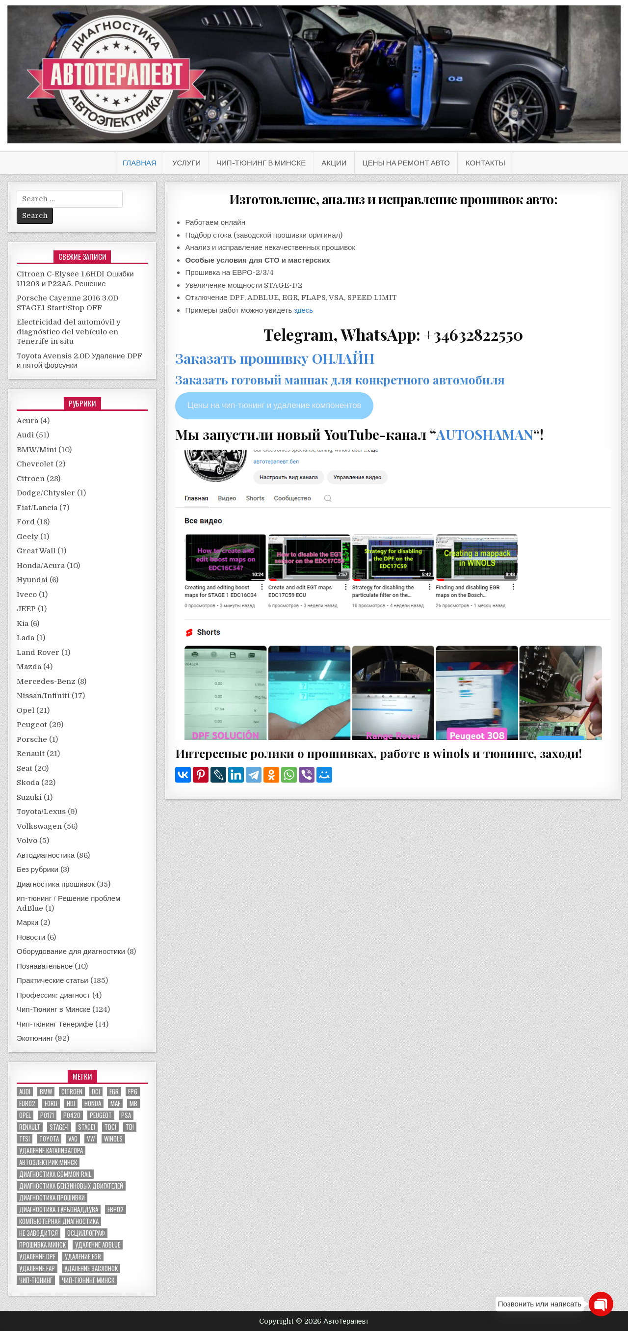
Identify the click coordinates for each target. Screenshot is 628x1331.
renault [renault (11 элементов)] (29, 1127)
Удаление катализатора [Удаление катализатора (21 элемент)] (51, 1150)
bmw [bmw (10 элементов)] (46, 1091)
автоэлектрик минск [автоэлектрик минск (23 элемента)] (48, 1162)
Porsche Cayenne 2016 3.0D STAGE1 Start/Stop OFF (67, 303)
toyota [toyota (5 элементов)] (49, 1138)
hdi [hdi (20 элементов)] (71, 1103)
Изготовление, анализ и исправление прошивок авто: (393, 199)
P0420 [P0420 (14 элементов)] (71, 1115)
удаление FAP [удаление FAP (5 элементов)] (37, 1268)
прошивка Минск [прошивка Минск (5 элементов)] (42, 1245)
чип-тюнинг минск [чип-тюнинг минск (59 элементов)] (88, 1280)
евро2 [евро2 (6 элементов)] (115, 1209)
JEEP (26, 608)
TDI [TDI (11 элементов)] (130, 1127)
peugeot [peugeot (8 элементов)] (101, 1115)
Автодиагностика (46, 855)
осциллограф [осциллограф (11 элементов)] (86, 1233)
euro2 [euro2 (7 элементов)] (27, 1103)
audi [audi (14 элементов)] (24, 1091)
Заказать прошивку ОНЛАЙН (274, 358)
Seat (24, 768)
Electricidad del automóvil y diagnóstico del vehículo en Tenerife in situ (69, 332)
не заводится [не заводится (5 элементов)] (38, 1233)
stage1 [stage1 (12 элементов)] (86, 1127)
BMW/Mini (36, 449)
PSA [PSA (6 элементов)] (126, 1115)
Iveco (27, 594)
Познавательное (45, 966)
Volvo (27, 840)
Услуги (186, 162)
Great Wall (36, 550)
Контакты (485, 162)
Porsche (32, 739)
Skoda (28, 782)
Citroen (31, 478)
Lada (25, 637)
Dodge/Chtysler (46, 493)
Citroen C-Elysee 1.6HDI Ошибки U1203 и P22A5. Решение (75, 279)
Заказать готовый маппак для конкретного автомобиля (340, 379)
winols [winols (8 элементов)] (113, 1138)
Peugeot (32, 724)
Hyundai (32, 579)
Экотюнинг (35, 1038)
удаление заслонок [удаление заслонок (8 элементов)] (91, 1268)
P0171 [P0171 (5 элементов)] (47, 1115)
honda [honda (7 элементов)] (92, 1103)
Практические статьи (52, 980)
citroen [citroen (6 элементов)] (71, 1091)
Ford (26, 521)
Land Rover (38, 652)
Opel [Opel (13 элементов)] (25, 1115)
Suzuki (29, 797)
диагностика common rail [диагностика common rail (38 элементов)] (55, 1174)
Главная (140, 162)
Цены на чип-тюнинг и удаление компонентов (274, 405)
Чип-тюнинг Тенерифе (55, 1024)
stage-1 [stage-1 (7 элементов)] (59, 1127)
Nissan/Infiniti (43, 695)
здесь (303, 310)
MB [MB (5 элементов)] (133, 1103)
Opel (25, 710)
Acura (27, 420)
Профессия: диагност (53, 995)
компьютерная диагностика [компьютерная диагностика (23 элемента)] (59, 1221)
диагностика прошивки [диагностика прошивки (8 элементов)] (52, 1197)
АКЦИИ (333, 162)
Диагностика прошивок (56, 884)
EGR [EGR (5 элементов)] (114, 1091)
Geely (27, 536)
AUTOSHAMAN (484, 434)
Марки (27, 922)
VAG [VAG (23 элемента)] (73, 1138)
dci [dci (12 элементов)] (96, 1091)
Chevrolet (35, 464)
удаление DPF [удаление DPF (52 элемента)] (37, 1256)
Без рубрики (37, 869)
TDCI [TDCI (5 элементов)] (110, 1127)
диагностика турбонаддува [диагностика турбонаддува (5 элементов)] (58, 1209)
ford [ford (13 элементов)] (51, 1103)
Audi (25, 435)
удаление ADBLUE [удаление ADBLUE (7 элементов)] (97, 1245)
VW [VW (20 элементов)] (91, 1138)
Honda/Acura (41, 565)
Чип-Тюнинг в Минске (261, 162)
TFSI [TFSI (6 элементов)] (24, 1138)
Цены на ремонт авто (406, 162)
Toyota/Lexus (41, 811)
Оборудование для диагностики (71, 951)
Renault (31, 753)
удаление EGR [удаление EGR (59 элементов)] (83, 1256)
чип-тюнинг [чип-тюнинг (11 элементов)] (35, 1280)
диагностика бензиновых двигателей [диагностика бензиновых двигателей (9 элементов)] (71, 1186)
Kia (22, 623)
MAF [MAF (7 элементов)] (115, 1103)
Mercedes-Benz (46, 681)
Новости (31, 937)
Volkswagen (39, 826)
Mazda (29, 666)
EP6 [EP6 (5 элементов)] (132, 1091)
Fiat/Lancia (37, 507)
